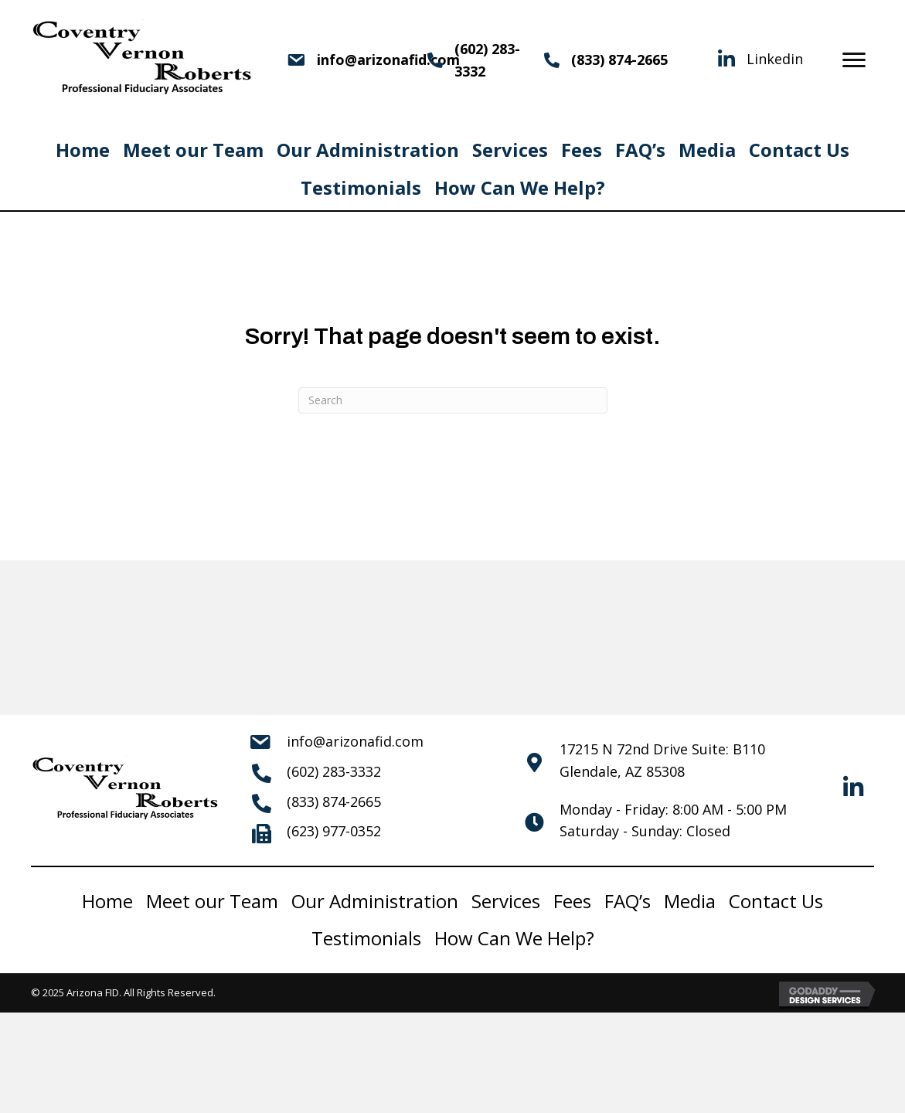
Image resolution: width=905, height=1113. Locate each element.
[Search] (452, 400)
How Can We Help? (519, 187)
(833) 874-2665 (619, 59)
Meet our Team (193, 149)
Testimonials (361, 187)
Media (707, 149)
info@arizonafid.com (355, 741)
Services (510, 149)
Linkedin (775, 58)
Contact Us (799, 149)
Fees (581, 149)
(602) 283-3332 (334, 771)
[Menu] (854, 60)
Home (83, 149)
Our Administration (368, 149)
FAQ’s (640, 149)
